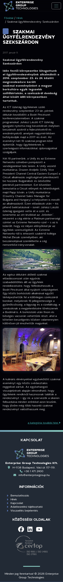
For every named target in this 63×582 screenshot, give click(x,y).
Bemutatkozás (19, 495)
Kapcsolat (16, 502)
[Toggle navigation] (56, 6)
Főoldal (8, 17)
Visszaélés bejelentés (24, 510)
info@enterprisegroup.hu (34, 474)
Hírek (13, 499)
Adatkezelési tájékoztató (26, 506)
